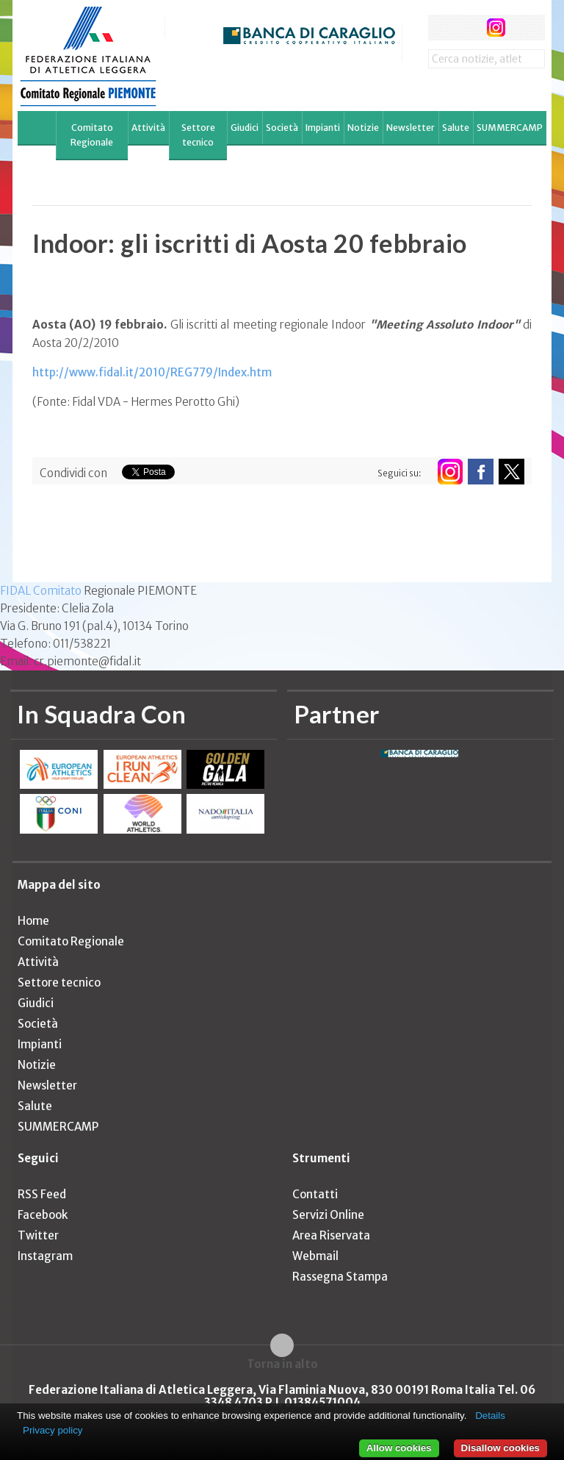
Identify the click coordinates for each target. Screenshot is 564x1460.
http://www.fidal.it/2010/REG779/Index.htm (152, 372)
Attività (148, 127)
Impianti (323, 127)
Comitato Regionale (91, 135)
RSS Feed (42, 1194)
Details (490, 1415)
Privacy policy (52, 1430)
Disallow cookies (500, 1447)
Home (33, 921)
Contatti (315, 1194)
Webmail (315, 1256)
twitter (468, 27)
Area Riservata (331, 1235)
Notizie (363, 127)
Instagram (45, 1256)
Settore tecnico (198, 135)
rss (523, 27)
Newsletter (410, 127)
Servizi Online (328, 1215)
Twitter (38, 1235)
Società (282, 127)
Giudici (244, 127)
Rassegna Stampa (340, 1277)
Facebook (43, 1215)
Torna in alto (282, 1363)
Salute (455, 127)
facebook (441, 27)
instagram (496, 27)
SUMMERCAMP (510, 127)
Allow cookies (399, 1447)
